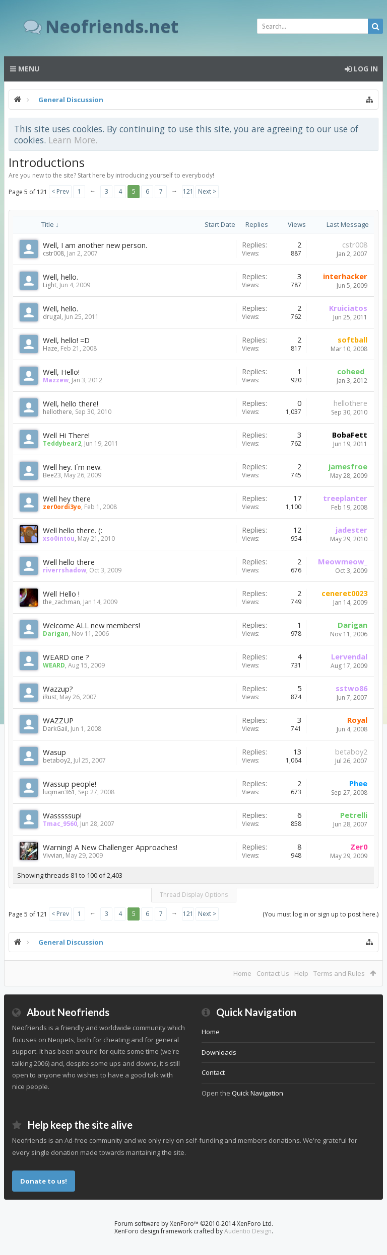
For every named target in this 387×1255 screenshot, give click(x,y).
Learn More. (72, 140)
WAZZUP (58, 720)
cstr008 (53, 253)
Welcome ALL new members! (91, 625)
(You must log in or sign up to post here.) (320, 914)
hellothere (57, 411)
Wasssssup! (62, 815)
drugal (52, 316)
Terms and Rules (339, 973)
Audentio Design (248, 1231)
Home (242, 973)
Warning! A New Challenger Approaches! (110, 847)
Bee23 (52, 475)
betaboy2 (57, 760)
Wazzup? (58, 689)
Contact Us (272, 973)
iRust (49, 697)
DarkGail (55, 728)
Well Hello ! (61, 594)
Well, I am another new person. (95, 245)
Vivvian (52, 855)
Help (301, 973)
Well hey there (67, 498)
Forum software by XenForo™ (193, 1223)
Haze (50, 348)
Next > (207, 191)
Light (49, 285)
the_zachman (61, 602)
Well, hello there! (70, 403)
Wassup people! (69, 784)
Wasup (54, 752)
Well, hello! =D (66, 340)
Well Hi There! (66, 435)
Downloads (219, 1052)
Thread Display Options (194, 894)
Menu (24, 68)
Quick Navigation (257, 1093)
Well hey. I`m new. (72, 467)
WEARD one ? (66, 657)
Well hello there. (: (72, 530)
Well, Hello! (61, 372)
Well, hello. (60, 277)
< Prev (60, 191)
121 (188, 191)
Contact (213, 1072)
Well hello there (69, 562)
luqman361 (59, 792)
